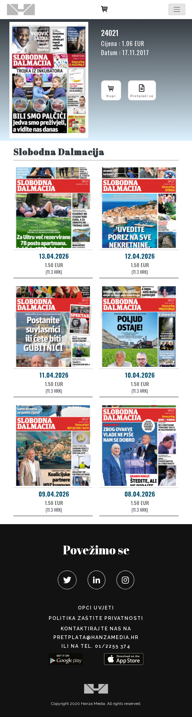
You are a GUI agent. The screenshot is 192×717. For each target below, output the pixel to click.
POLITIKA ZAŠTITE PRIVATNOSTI (96, 618)
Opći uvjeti (96, 607)
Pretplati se (142, 90)
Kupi (111, 90)
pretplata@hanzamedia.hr (96, 637)
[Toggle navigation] (177, 9)
